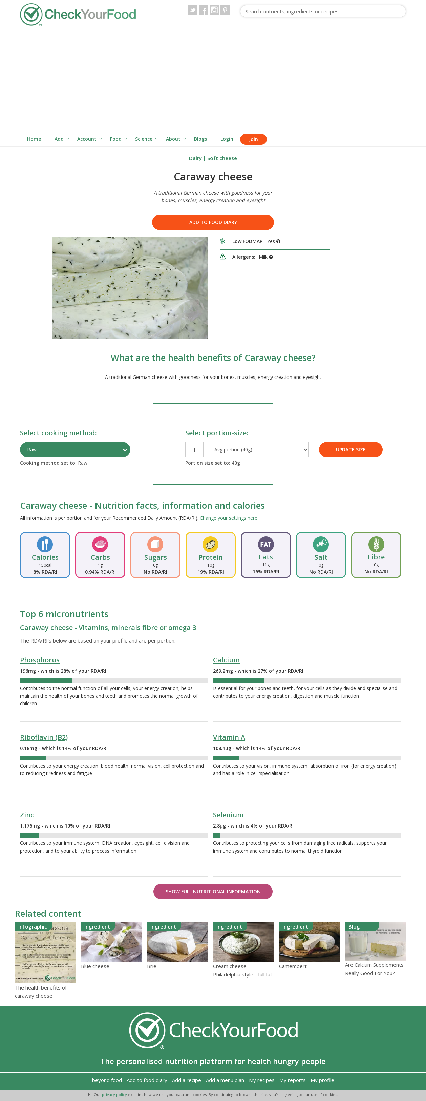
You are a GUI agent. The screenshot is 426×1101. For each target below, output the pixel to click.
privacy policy (115, 1094)
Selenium (228, 814)
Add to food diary (213, 222)
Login (226, 139)
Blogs (200, 139)
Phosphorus (40, 660)
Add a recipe (186, 1080)
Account (87, 139)
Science (143, 139)
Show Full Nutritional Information (213, 891)
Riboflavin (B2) (44, 737)
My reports (292, 1080)
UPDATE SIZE (351, 449)
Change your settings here (228, 518)
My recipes (262, 1080)
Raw (32, 449)
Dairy (195, 158)
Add (59, 139)
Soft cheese (222, 158)
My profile (322, 1080)
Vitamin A (229, 737)
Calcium (226, 660)
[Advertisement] (213, 80)
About (173, 139)
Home (34, 139)
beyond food (107, 1080)
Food (116, 139)
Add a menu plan (225, 1080)
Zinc (27, 814)
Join (253, 139)
